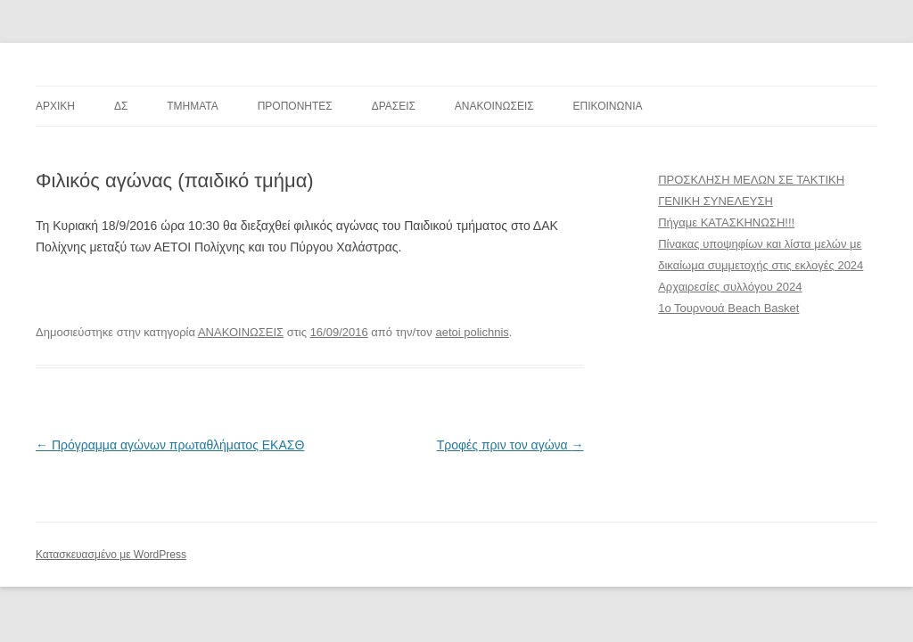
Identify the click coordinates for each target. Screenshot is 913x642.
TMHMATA (192, 106)
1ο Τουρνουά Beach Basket (728, 308)
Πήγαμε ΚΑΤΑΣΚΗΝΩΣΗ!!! (726, 222)
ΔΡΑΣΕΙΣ (393, 106)
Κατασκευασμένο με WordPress (111, 554)
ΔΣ (120, 106)
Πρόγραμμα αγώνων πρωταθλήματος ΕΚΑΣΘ (170, 445)
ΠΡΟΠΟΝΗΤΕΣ (295, 106)
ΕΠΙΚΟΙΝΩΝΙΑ (608, 106)
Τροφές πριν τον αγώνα (510, 445)
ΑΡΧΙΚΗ (55, 106)
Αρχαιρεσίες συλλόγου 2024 (730, 286)
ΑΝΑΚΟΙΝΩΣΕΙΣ (494, 106)
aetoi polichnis (471, 332)
